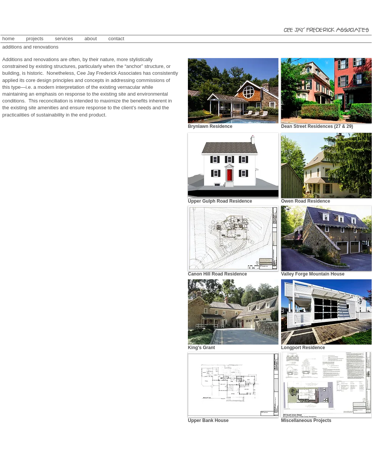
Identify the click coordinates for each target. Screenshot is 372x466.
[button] (326, 90)
